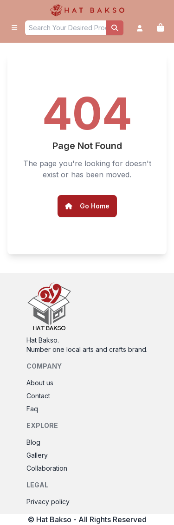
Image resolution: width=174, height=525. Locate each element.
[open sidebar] (14, 28)
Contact (38, 396)
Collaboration (46, 468)
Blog (33, 442)
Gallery (37, 455)
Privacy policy (48, 502)
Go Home (87, 206)
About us (39, 383)
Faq (32, 409)
